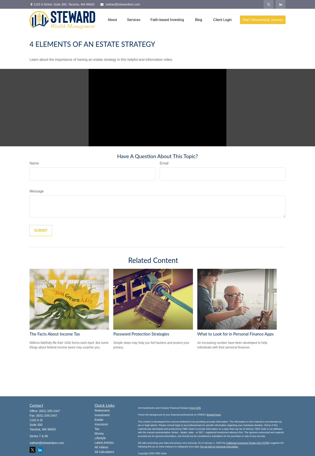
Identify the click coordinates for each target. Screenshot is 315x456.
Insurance (101, 424)
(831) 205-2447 (49, 411)
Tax (97, 429)
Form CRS (195, 408)
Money (99, 433)
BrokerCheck (214, 414)
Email (164, 163)
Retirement (102, 410)
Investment (102, 415)
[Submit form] (41, 230)
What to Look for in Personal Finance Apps (235, 334)
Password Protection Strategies (141, 334)
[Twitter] (268, 4)
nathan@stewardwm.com (120, 4)
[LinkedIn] (280, 4)
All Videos (101, 447)
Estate (99, 419)
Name (34, 163)
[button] (112, 20)
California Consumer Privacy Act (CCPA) (248, 443)
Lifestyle (100, 438)
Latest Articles (104, 442)
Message (37, 191)
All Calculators (104, 452)
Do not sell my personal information (219, 446)
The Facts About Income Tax (55, 334)
